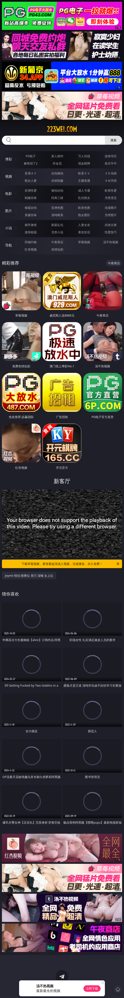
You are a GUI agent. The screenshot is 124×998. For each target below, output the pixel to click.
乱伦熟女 (84, 198)
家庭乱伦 (57, 225)
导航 (8, 245)
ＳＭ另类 (111, 180)
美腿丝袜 (31, 215)
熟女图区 (84, 215)
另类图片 (111, 215)
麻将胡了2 (31, 163)
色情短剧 (57, 249)
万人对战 (84, 156)
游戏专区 (111, 156)
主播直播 (84, 180)
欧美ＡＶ (84, 173)
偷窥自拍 (31, 208)
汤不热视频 (110, 242)
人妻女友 (84, 225)
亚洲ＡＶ (31, 173)
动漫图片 (111, 208)
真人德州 (57, 156)
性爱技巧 (111, 232)
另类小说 (57, 232)
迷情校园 (31, 232)
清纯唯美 (57, 215)
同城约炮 (31, 242)
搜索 (113, 140)
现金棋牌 (84, 163)
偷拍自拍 (57, 190)
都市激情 (31, 225)
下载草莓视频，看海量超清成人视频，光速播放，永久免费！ (70, 563)
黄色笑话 (84, 232)
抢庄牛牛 (111, 163)
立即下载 (92, 988)
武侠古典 (111, 225)
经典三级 (57, 198)
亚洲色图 (57, 208)
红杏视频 (31, 249)
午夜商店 (57, 242)
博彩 (8, 159)
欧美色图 (84, 208)
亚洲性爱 (31, 190)
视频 (8, 176)
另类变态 (111, 198)
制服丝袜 (31, 198)
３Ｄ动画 (111, 173)
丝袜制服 (57, 180)
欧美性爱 (111, 190)
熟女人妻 (31, 180)
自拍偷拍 (57, 173)
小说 (8, 228)
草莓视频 (84, 242)
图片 (8, 210)
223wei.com (62, 129)
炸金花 (57, 163)
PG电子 (31, 156)
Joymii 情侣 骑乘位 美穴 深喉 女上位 (29, 576)
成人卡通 (84, 190)
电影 (8, 193)
